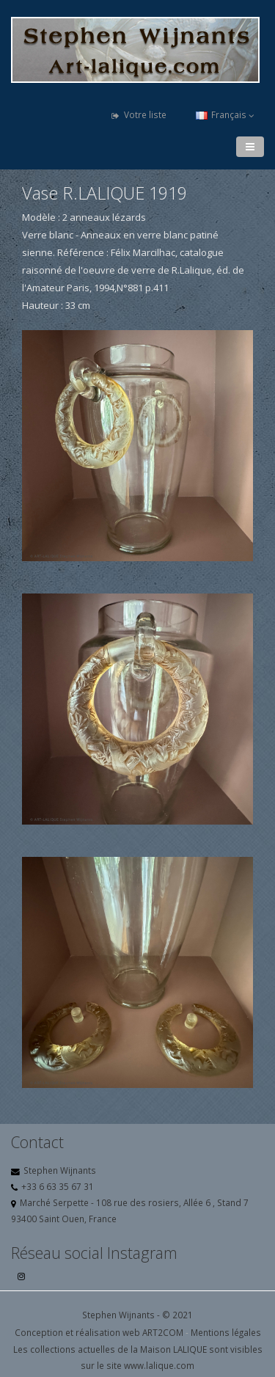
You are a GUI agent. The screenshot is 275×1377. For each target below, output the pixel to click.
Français (225, 115)
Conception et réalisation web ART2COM (99, 1332)
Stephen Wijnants (59, 1170)
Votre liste (138, 115)
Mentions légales (226, 1332)
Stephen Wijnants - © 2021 (137, 1315)
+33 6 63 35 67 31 (57, 1186)
